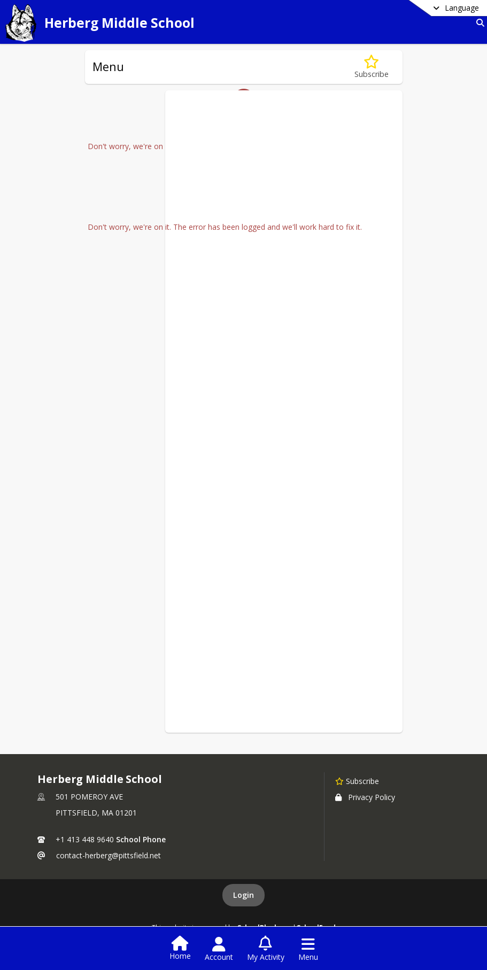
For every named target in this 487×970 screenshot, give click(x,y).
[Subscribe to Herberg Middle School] (357, 781)
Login (243, 895)
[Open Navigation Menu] (308, 949)
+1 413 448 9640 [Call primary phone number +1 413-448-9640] (85, 839)
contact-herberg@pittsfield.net (108, 855)
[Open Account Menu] (219, 949)
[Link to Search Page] (478, 23)
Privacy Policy (365, 797)
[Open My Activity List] (265, 949)
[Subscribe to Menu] (371, 67)
